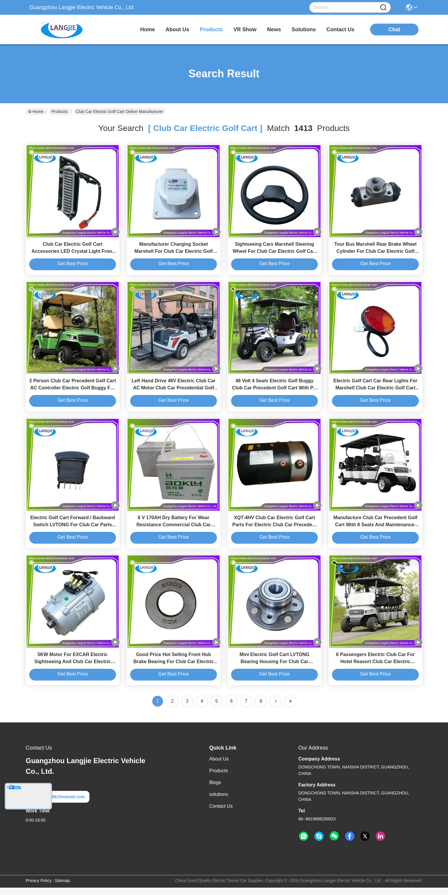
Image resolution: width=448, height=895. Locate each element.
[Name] (383, 7)
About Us (219, 766)
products (211, 29)
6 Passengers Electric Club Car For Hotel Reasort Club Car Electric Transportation (375, 668)
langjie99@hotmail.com (57, 804)
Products (59, 111)
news (274, 29)
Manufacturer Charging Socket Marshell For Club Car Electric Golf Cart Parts (174, 253)
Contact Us (221, 813)
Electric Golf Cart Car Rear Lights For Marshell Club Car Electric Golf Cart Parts (375, 391)
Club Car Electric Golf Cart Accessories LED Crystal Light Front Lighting (73, 253)
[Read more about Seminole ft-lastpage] (290, 708)
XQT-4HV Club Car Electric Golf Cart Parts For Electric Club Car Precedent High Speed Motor (274, 530)
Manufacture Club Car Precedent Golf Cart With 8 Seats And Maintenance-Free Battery (375, 530)
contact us (340, 29)
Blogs (215, 789)
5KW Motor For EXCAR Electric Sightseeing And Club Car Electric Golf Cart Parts (72, 668)
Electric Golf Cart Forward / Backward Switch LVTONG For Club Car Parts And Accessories (72, 530)
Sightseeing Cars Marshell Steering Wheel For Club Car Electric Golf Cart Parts (274, 253)
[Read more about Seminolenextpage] (275, 708)
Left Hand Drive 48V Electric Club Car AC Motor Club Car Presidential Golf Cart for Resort (174, 391)
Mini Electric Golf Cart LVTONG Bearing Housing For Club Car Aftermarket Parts (275, 668)
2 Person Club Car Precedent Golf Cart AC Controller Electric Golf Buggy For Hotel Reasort (72, 391)
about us (177, 29)
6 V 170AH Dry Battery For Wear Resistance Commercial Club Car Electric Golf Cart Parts (173, 530)
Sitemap (62, 888)
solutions (304, 29)
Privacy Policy (38, 888)
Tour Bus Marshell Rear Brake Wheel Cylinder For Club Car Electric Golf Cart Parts (375, 253)
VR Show (244, 29)
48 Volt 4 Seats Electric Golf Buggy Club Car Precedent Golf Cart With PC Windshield (274, 391)
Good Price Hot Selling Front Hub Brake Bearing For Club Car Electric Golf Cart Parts (173, 668)
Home (147, 29)
